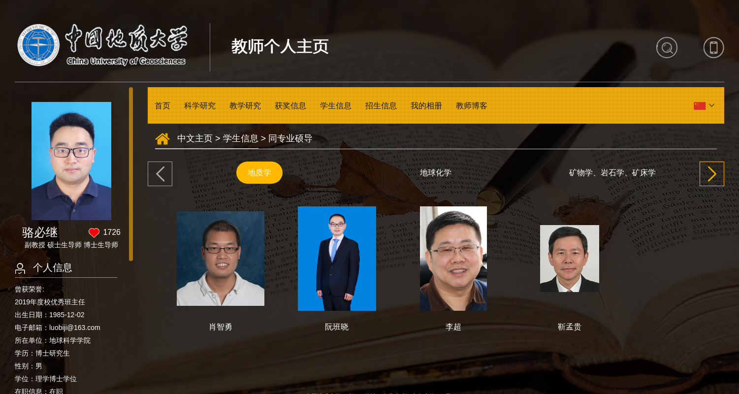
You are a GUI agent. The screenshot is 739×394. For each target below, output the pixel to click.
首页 (162, 105)
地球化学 (435, 172)
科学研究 (200, 105)
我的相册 (426, 105)
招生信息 (381, 105)
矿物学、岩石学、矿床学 (612, 172)
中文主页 (195, 138)
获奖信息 (290, 105)
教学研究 (245, 105)
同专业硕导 (290, 138)
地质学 (259, 172)
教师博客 (471, 105)
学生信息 (336, 105)
